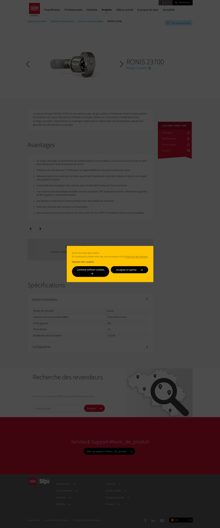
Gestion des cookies (83, 261)
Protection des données (136, 256)
